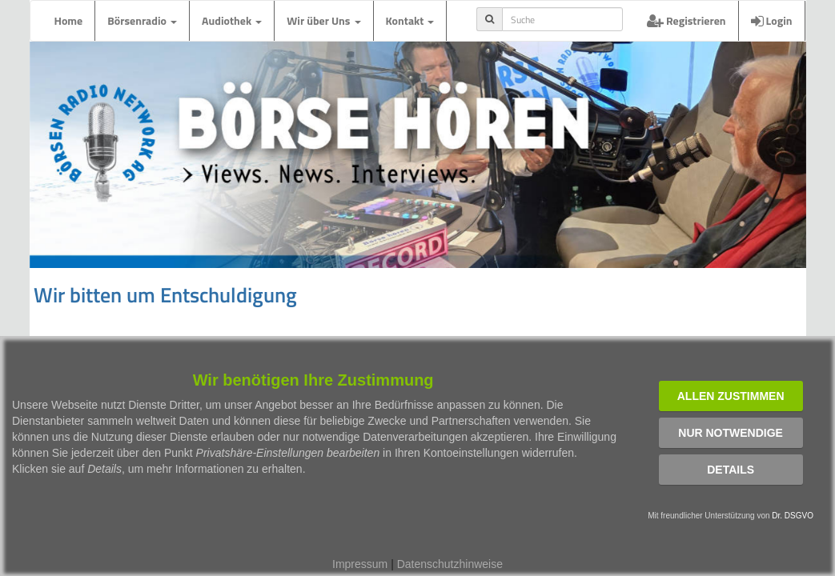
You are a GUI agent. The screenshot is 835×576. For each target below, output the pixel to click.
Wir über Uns (323, 20)
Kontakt (410, 20)
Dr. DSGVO (792, 515)
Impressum (359, 564)
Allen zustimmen (731, 396)
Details (730, 469)
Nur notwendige (730, 432)
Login (772, 20)
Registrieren (686, 20)
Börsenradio (142, 20)
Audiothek (232, 20)
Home (68, 20)
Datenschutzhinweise (450, 564)
